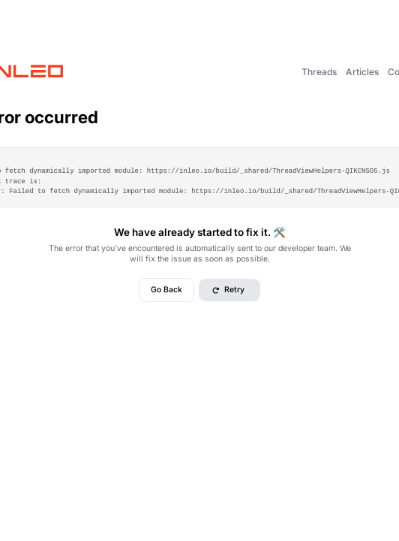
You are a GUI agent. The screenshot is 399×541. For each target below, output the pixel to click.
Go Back (166, 290)
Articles (362, 71)
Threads (319, 71)
